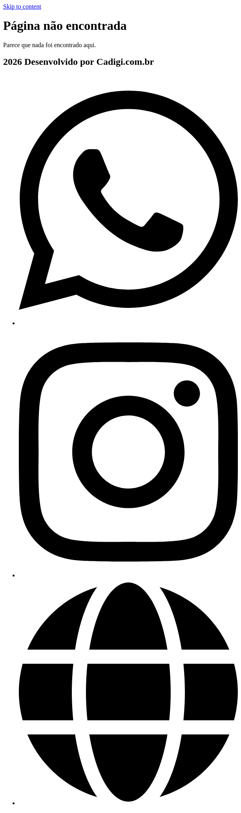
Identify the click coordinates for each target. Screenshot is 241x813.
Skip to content (22, 6)
